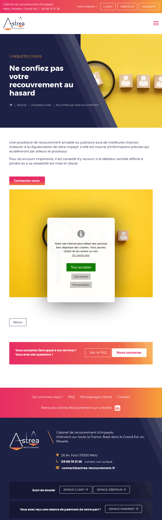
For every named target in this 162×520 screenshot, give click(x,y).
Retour (17, 322)
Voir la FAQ (98, 352)
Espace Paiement (121, 508)
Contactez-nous (27, 181)
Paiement (149, 6)
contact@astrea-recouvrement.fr (85, 468)
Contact (123, 397)
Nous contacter (129, 352)
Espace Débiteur (109, 489)
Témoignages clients (96, 397)
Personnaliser (81, 284)
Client (108, 6)
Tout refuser (81, 276)
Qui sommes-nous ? (47, 397)
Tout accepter (81, 267)
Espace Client (73, 489)
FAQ (71, 397)
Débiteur (127, 6)
